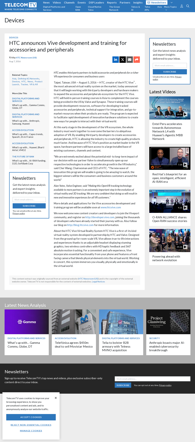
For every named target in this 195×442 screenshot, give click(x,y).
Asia (159, 6)
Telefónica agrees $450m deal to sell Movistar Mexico (74, 344)
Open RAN (78, 8)
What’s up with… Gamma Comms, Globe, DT (24, 344)
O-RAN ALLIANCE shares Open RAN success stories (169, 219)
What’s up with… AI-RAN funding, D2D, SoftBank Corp (29, 162)
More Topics (170, 8)
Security (154, 338)
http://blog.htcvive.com (80, 225)
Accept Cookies (31, 417)
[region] (31, 416)
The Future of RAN (23, 156)
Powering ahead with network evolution (166, 258)
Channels (69, 2)
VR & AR (34, 84)
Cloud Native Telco (94, 8)
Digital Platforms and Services (54, 8)
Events (82, 2)
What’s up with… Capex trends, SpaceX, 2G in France (27, 135)
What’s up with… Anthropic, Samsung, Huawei (26, 122)
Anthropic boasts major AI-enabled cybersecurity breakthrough (167, 346)
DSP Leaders (96, 2)
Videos (57, 2)
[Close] (55, 398)
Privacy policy (19, 213)
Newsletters (156, 2)
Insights (138, 2)
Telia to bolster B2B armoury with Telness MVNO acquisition (116, 346)
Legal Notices (98, 281)
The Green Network (114, 8)
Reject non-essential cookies (31, 425)
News (46, 2)
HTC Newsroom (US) (26, 57)
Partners (125, 2)
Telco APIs (147, 8)
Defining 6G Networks (28, 78)
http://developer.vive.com (99, 217)
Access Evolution (23, 130)
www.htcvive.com (111, 207)
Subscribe (29, 206)
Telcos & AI (135, 8)
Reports (112, 2)
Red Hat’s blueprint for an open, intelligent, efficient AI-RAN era (169, 177)
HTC (23, 81)
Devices (14, 20)
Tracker (24, 84)
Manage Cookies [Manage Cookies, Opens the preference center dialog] (31, 430)
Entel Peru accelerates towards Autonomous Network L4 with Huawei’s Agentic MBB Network (167, 131)
